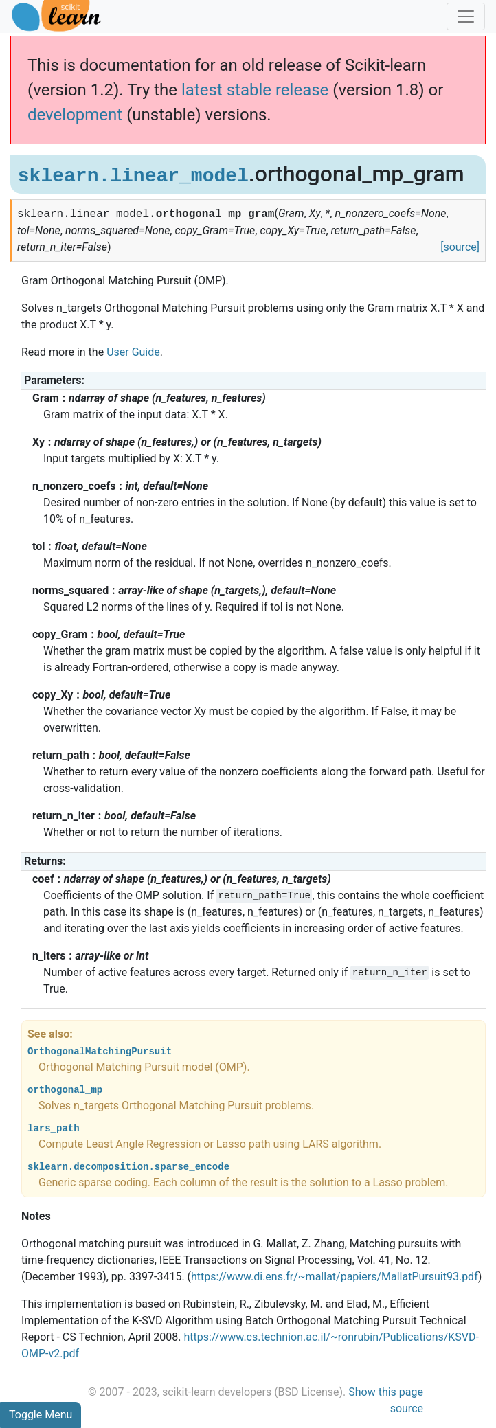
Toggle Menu (40, 1414)
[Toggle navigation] (466, 16)
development (74, 114)
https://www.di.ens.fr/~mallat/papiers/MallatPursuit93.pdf (334, 1276)
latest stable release (254, 90)
